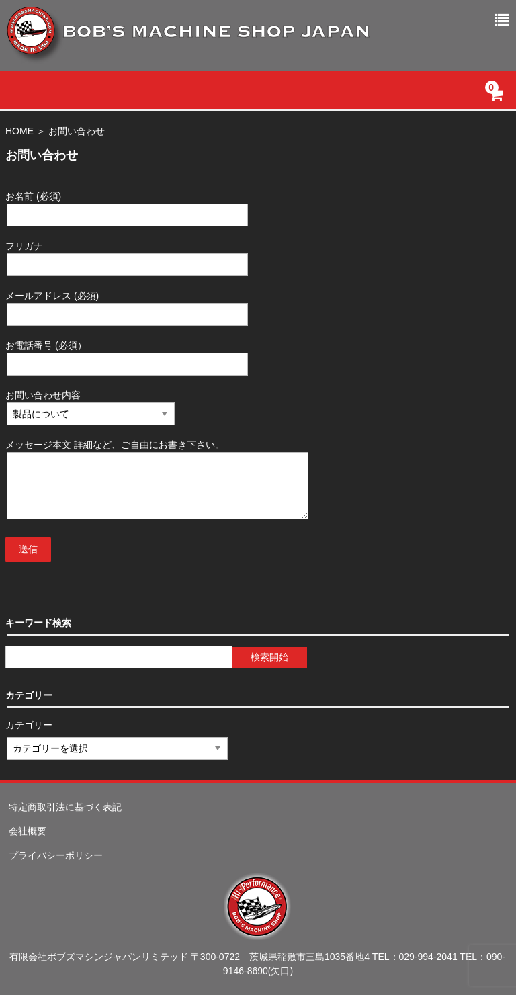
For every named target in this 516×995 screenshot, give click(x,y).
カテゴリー (29, 725)
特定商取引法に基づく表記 (65, 807)
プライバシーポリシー (56, 855)
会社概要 (27, 831)
